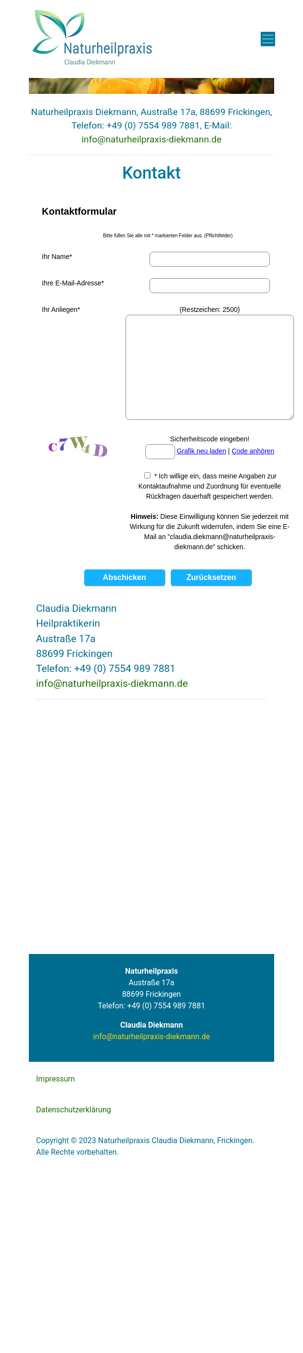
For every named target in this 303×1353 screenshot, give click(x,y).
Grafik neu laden (201, 451)
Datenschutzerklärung (73, 1109)
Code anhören (253, 451)
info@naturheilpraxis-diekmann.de (151, 139)
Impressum (55, 1078)
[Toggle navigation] (267, 39)
